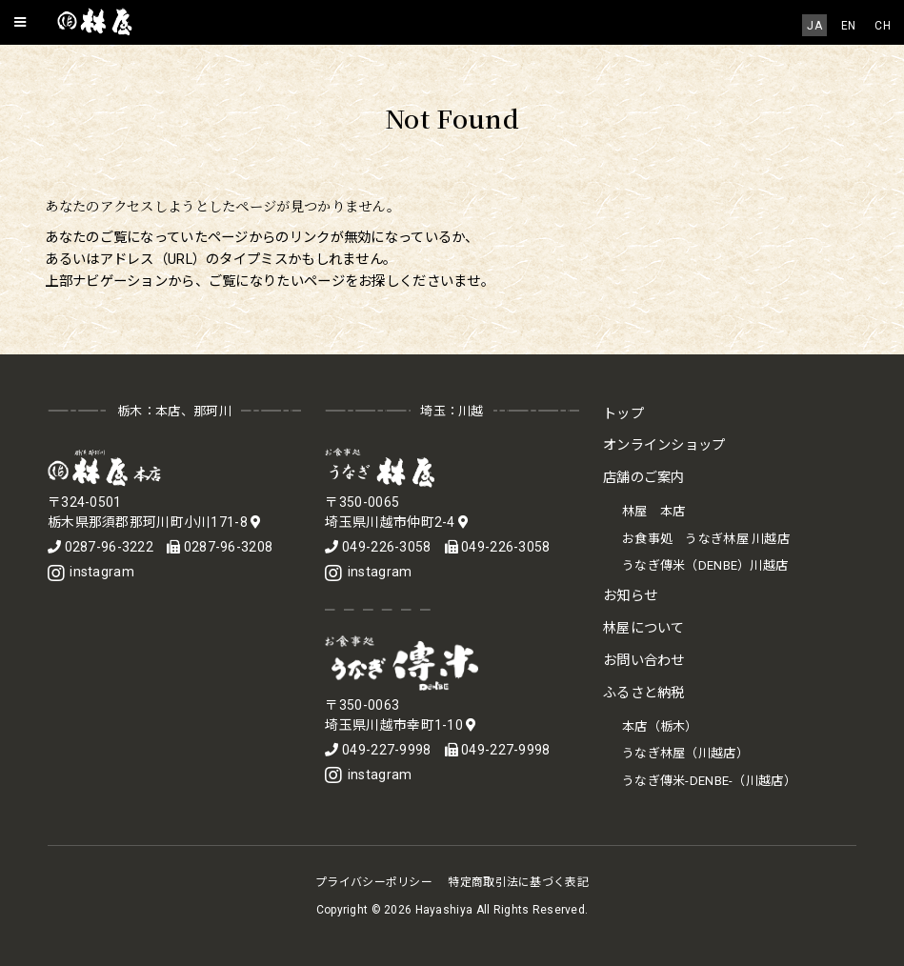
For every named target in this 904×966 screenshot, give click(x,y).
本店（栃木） (660, 726)
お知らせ (630, 596)
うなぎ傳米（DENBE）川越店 (705, 565)
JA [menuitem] (814, 25)
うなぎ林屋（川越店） (685, 753)
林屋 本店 (653, 511)
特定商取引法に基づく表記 (518, 882)
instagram (91, 571)
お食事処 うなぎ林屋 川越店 (706, 539)
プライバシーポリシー (373, 882)
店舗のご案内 (644, 478)
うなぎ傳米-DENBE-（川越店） (709, 781)
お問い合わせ (644, 661)
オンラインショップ (664, 445)
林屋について (644, 628)
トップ (623, 414)
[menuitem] (814, 25)
